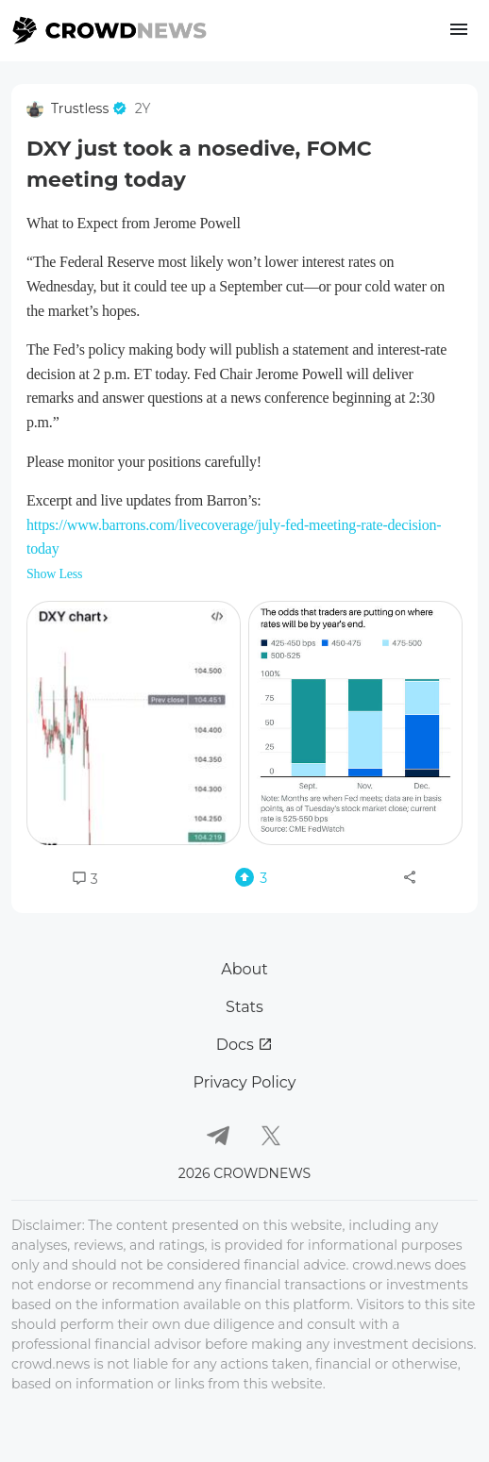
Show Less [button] (54, 574)
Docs (244, 1045)
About (244, 969)
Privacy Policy (245, 1082)
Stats (244, 1007)
